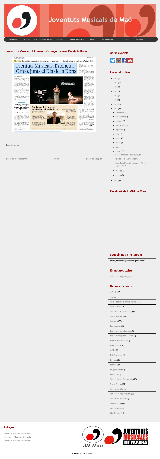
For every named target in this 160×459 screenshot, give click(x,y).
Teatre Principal (116, 384)
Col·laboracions (116, 316)
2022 (115, 91)
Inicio (56, 159)
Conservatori (115, 326)
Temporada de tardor (119, 399)
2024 (115, 83)
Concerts (114, 321)
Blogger (88, 453)
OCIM (112, 350)
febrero (119, 171)
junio (118, 138)
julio (118, 134)
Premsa (15, 145)
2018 (115, 109)
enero (118, 175)
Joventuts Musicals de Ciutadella (17, 434)
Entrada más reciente (16, 159)
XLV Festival (115, 408)
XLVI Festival (115, 413)
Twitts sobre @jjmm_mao (121, 277)
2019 (115, 104)
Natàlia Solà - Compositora (126, 159)
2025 (115, 79)
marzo (119, 151)
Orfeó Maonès (116, 355)
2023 (115, 87)
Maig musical (115, 346)
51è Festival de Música (43, 39)
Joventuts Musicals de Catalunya (17, 441)
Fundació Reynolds (118, 341)
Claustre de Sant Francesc (121, 312)
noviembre (120, 117)
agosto (119, 130)
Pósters (113, 360)
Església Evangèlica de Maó (121, 336)
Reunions (114, 375)
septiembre (121, 126)
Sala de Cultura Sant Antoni (121, 379)
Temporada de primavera (120, 394)
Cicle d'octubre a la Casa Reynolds (124, 302)
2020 (115, 100)
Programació (115, 370)
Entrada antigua (94, 159)
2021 (115, 96)
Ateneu (113, 297)
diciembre (120, 112)
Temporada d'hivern (118, 389)
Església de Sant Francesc (121, 331)
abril (118, 147)
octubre (119, 121)
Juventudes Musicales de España (17, 437)
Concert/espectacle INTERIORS (128, 155)
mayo (118, 143)
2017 (115, 181)
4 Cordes (114, 292)
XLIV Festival (115, 404)
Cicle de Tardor (116, 307)
